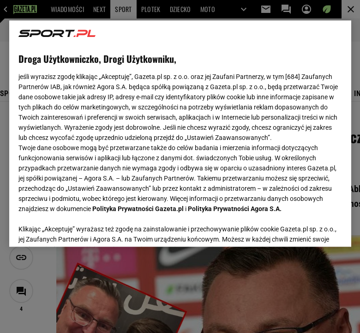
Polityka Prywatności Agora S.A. (235, 208)
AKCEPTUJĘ (310, 228)
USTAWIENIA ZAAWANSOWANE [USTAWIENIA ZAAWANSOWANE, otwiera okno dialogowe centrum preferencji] (79, 228)
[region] (180, 133)
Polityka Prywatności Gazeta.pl (138, 208)
